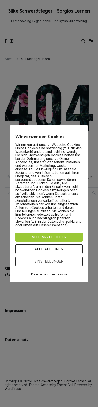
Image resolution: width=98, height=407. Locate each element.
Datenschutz (40, 274)
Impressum (59, 274)
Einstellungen (49, 261)
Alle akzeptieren (49, 237)
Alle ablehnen (49, 249)
